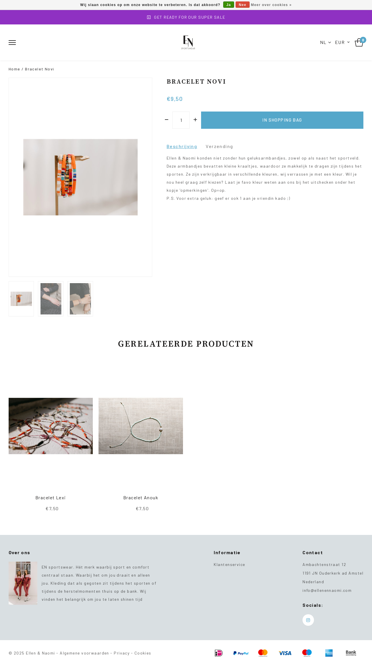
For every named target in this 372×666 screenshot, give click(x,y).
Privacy (122, 652)
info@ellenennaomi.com (327, 590)
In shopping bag (282, 119)
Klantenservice (229, 564)
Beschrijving (182, 146)
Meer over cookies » (271, 5)
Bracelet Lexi (50, 497)
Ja (228, 5)
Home (14, 68)
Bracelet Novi (39, 68)
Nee (242, 5)
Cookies (142, 652)
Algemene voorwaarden (84, 652)
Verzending (219, 146)
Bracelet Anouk (140, 497)
